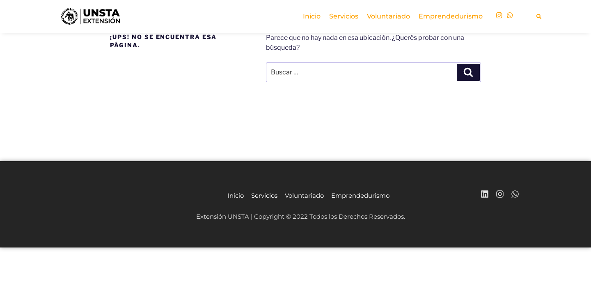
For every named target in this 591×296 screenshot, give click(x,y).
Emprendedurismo (451, 16)
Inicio (312, 16)
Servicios (343, 16)
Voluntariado (388, 16)
